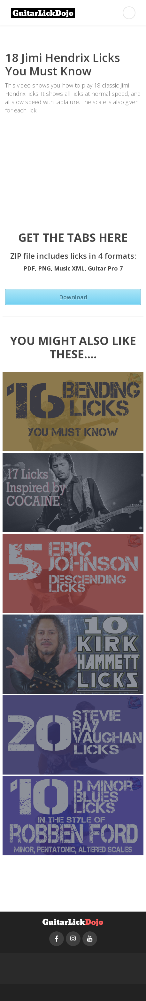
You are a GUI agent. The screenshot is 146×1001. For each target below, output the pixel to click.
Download (73, 297)
